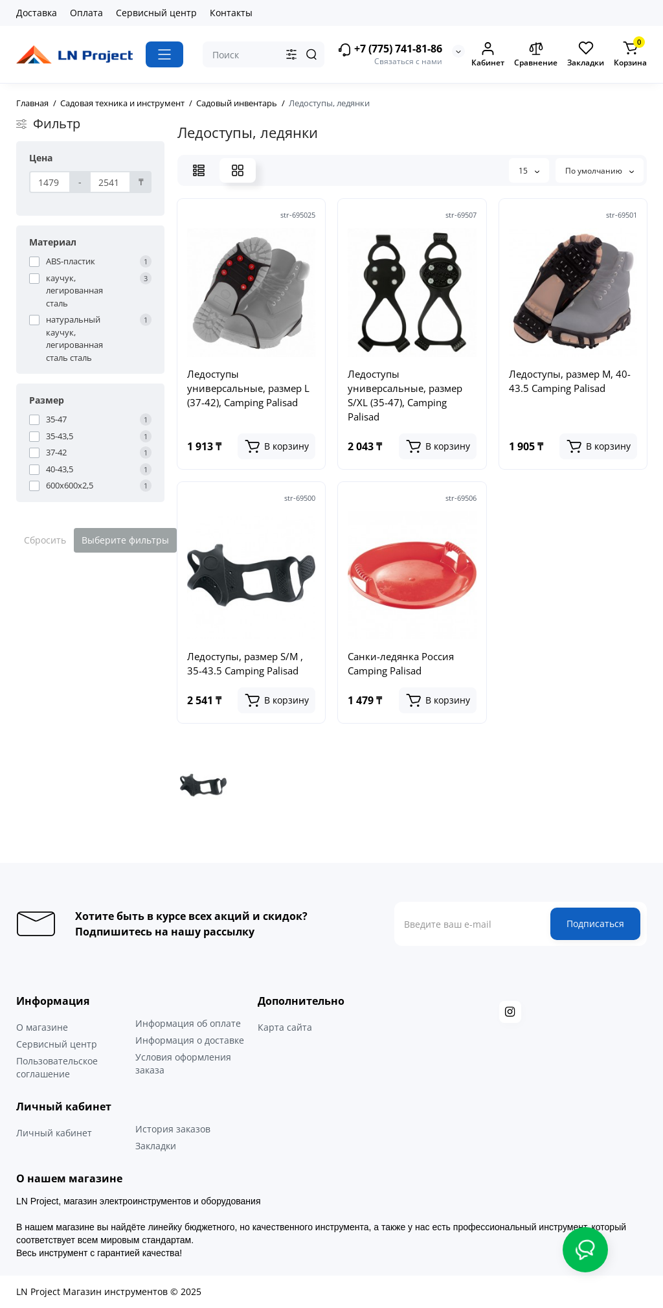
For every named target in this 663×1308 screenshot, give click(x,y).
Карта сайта (285, 1027)
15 (529, 170)
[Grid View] (237, 170)
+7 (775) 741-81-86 (389, 49)
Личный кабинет (54, 1133)
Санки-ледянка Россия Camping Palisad (401, 663)
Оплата (86, 12)
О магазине (42, 1027)
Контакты (231, 12)
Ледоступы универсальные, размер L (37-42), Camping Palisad (248, 388)
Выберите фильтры (125, 540)
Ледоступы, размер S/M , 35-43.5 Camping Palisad (245, 663)
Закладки (155, 1146)
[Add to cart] (276, 446)
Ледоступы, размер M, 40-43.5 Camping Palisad (570, 381)
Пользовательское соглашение (57, 1067)
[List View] (199, 170)
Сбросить (45, 540)
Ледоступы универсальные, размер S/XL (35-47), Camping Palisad (405, 395)
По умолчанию (599, 170)
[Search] (311, 54)
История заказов (172, 1129)
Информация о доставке (189, 1040)
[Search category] (291, 54)
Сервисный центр (156, 12)
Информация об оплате (188, 1023)
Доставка (36, 12)
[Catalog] (164, 54)
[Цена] (50, 182)
